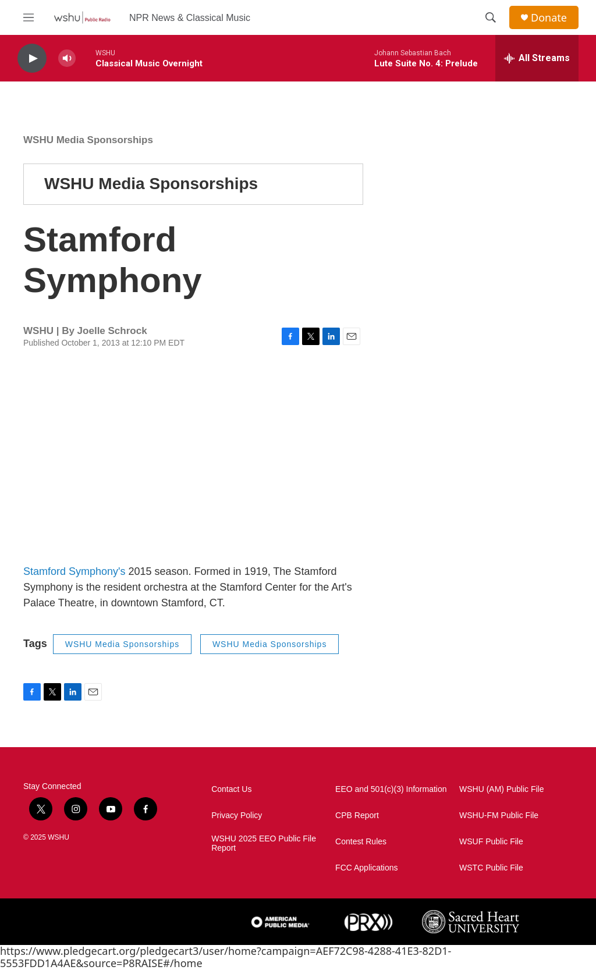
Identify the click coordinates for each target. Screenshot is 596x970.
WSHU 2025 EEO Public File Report (263, 843)
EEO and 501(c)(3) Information (390, 789)
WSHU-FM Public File (498, 815)
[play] (32, 58)
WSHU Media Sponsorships (88, 139)
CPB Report (357, 815)
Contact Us (231, 789)
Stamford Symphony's (74, 571)
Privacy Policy (236, 815)
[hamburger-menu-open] (28, 17)
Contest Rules (360, 841)
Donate (549, 18)
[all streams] (537, 58)
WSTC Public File (491, 868)
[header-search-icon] (491, 17)
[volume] (67, 58)
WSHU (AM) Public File (501, 789)
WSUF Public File (491, 841)
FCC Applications (366, 868)
